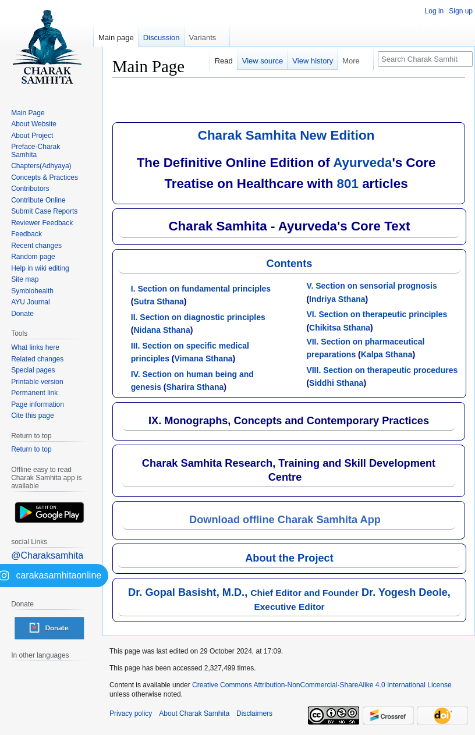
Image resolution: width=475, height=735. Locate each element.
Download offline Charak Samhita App (285, 519)
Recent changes (36, 246)
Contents (290, 263)
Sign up (461, 11)
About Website (33, 124)
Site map (24, 279)
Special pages (33, 370)
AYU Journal (30, 302)
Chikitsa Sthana (339, 327)
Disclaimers (254, 713)
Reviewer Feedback (42, 223)
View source (262, 60)
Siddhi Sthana (336, 383)
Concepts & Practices (44, 177)
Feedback (26, 234)
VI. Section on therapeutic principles (376, 314)
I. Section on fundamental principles (201, 288)
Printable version (37, 382)
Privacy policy (130, 713)
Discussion (161, 37)
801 (348, 183)
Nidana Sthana (161, 330)
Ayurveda (362, 162)
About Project (32, 136)
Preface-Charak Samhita (35, 151)
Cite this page (32, 415)
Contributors (30, 188)
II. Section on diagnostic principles (198, 317)
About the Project (289, 558)
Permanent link (34, 393)
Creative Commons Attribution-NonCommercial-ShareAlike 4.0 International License (322, 685)
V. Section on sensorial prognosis (371, 285)
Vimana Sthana (203, 358)
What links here (35, 347)
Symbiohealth (32, 291)
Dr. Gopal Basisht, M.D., (243, 592)
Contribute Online (38, 200)
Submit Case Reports (44, 211)
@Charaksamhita (47, 555)
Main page (116, 37)
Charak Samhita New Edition (286, 135)
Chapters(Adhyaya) (41, 166)
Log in (434, 11)
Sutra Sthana (158, 301)
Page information (37, 404)
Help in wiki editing (40, 268)
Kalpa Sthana (387, 354)
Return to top (31, 449)
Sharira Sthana (195, 387)
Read (224, 60)
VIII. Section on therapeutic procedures (382, 370)
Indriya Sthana (337, 299)
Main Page (27, 113)
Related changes (37, 359)
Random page (33, 257)
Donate (22, 314)
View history (312, 60)
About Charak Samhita (194, 713)
